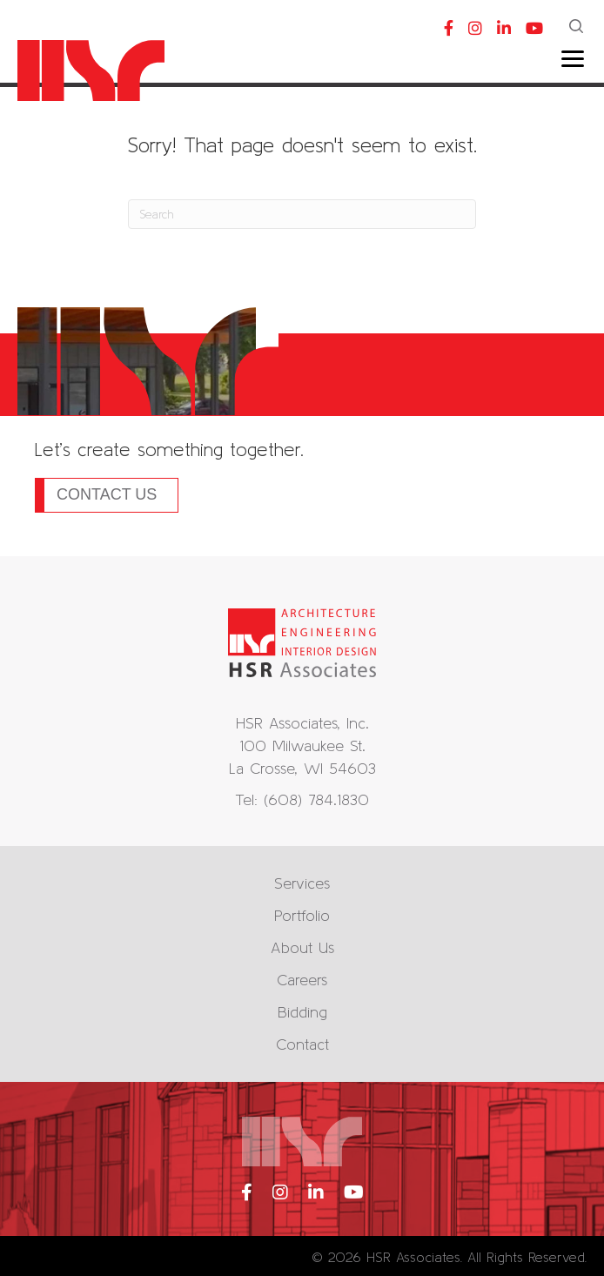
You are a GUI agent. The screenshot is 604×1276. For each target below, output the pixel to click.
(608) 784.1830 (316, 799)
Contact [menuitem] (302, 1044)
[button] (578, 28)
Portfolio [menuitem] (302, 915)
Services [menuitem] (302, 883)
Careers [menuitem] (302, 979)
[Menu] (572, 59)
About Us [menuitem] (302, 947)
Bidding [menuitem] (302, 1012)
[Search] (302, 214)
